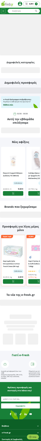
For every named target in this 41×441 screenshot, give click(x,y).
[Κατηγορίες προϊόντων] (3, 11)
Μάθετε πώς (8, 105)
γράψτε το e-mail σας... (11, 399)
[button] (20, 426)
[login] (20, 4)
